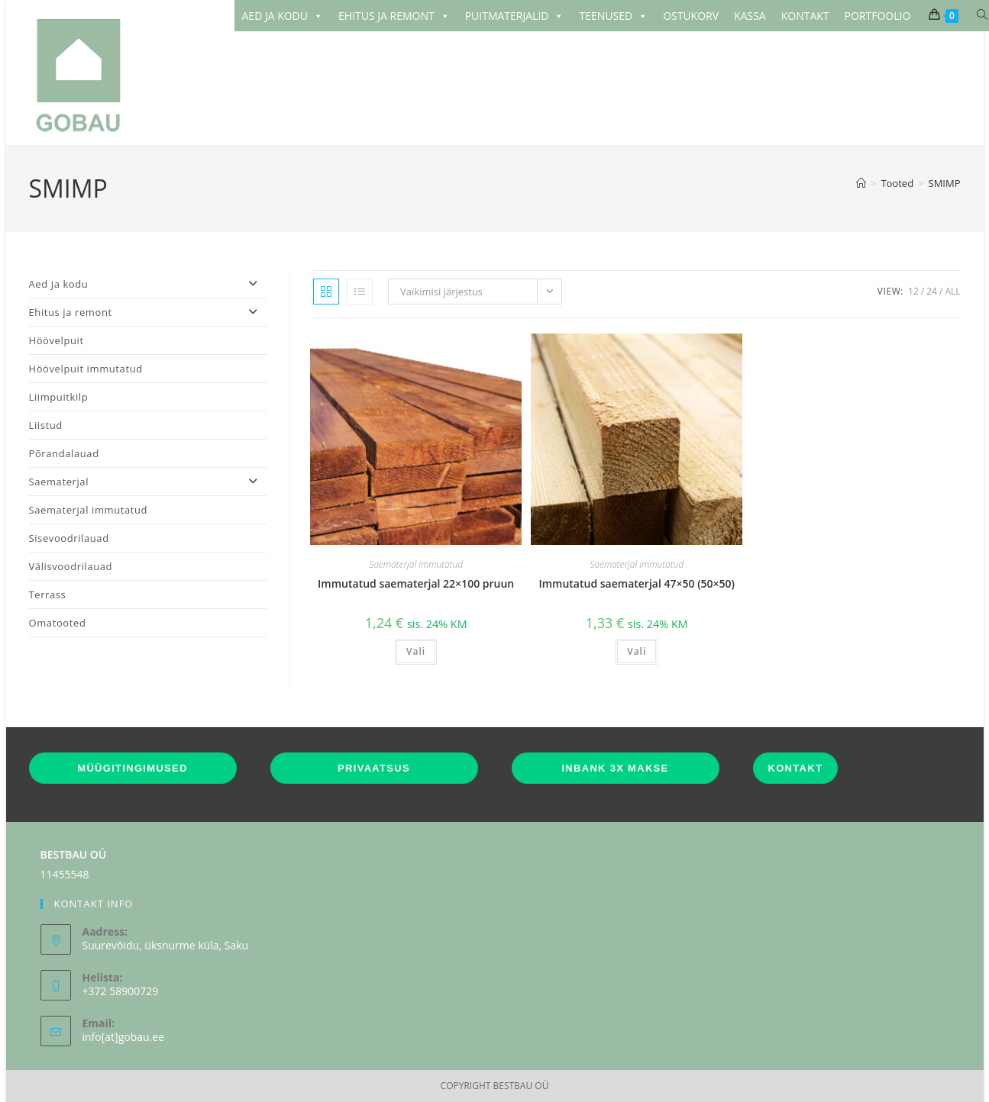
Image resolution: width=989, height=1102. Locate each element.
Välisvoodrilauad (71, 566)
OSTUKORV (691, 15)
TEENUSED (613, 16)
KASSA (750, 15)
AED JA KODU (283, 16)
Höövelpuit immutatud (86, 368)
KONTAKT (805, 15)
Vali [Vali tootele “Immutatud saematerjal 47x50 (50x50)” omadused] (636, 651)
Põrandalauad (64, 453)
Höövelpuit (56, 340)
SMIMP (945, 183)
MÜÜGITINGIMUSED (132, 768)
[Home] (861, 183)
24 (931, 291)
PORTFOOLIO (878, 15)
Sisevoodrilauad (69, 538)
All (952, 291)
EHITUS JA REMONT (394, 16)
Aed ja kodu (148, 284)
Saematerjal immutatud (416, 564)
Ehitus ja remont (148, 312)
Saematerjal (148, 481)
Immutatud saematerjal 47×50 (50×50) (636, 583)
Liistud (46, 425)
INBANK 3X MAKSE (614, 768)
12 (913, 291)
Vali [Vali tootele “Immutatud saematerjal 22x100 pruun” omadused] (415, 651)
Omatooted (57, 623)
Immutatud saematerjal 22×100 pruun (416, 583)
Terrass (47, 594)
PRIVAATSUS (374, 768)
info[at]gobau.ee (123, 1037)
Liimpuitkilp (59, 397)
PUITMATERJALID (514, 16)
